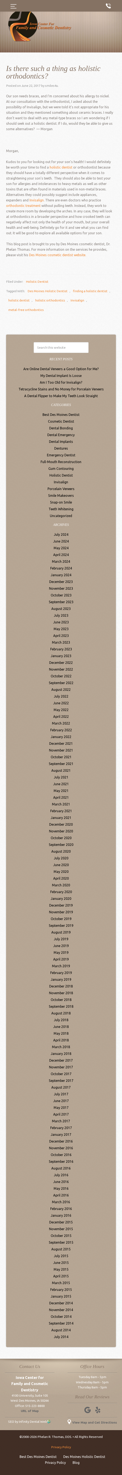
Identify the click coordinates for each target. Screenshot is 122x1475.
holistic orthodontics (50, 300)
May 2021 (61, 791)
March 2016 (61, 1202)
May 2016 (61, 1188)
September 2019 (61, 925)
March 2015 (61, 1283)
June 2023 (61, 622)
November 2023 (61, 588)
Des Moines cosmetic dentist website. (57, 255)
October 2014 (61, 1316)
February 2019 (61, 973)
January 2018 (61, 1054)
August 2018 (61, 1013)
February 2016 (61, 1209)
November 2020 (61, 831)
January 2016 (61, 1215)
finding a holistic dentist (90, 291)
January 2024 (61, 575)
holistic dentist (61, 167)
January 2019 (61, 979)
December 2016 (61, 1141)
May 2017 (61, 1107)
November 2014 (61, 1310)
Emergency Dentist (61, 455)
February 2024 (61, 568)
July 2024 (61, 534)
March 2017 (61, 1121)
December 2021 (61, 743)
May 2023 (61, 629)
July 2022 (61, 696)
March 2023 (61, 642)
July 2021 (61, 777)
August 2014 (61, 1330)
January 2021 (61, 818)
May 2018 (61, 1033)
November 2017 (61, 1067)
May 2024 (61, 548)
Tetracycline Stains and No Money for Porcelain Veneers (61, 389)
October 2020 (61, 838)
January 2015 (61, 1296)
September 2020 (61, 845)
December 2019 (61, 905)
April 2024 (61, 555)
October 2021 (61, 757)
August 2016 (61, 1168)
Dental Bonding (61, 428)
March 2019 (61, 966)
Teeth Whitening (61, 509)
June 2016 (61, 1182)
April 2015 (61, 1276)
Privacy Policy (61, 1447)
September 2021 (61, 764)
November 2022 (61, 669)
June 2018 (61, 1027)
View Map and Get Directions (92, 1422)
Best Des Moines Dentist (61, 415)
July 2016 (61, 1175)
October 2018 (61, 1000)
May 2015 (61, 1269)
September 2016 (61, 1161)
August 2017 (61, 1087)
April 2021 (61, 797)
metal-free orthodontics (26, 310)
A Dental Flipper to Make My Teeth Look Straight (61, 396)
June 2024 (61, 541)
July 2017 (61, 1094)
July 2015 (61, 1256)
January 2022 (61, 737)
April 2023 (61, 636)
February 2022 (61, 730)
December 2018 (61, 986)
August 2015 (61, 1249)
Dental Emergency (61, 435)
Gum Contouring (61, 468)
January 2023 (61, 656)
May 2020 (61, 871)
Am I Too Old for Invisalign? (61, 382)
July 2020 (61, 858)
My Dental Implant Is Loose (61, 376)
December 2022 (61, 662)
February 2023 (61, 649)
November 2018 (61, 993)
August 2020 (61, 851)
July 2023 (61, 615)
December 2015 (61, 1222)
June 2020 (61, 865)
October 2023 (61, 595)
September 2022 (61, 683)
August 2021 (61, 770)
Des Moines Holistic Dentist (48, 291)
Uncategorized (61, 516)
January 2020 (61, 898)
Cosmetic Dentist (61, 421)
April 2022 (61, 716)
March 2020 (61, 885)
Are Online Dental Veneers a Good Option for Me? (61, 369)
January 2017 (61, 1134)
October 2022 (61, 676)
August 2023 (61, 609)
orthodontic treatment (23, 206)
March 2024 (61, 561)
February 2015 (61, 1289)
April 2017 (61, 1114)
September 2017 (61, 1080)
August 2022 (61, 689)
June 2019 (61, 946)
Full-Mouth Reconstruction (61, 462)
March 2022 (61, 723)
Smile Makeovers (61, 495)
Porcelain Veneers (61, 489)
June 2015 (61, 1263)
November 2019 (61, 912)
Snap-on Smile (61, 502)
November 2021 (61, 750)
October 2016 (61, 1155)
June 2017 (61, 1101)
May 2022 (61, 710)
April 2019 (61, 959)
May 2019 (61, 952)
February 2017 (61, 1128)
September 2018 (61, 1006)
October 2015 (61, 1236)
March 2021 (61, 804)
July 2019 (61, 939)
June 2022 (61, 703)
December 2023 (61, 582)
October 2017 (61, 1074)
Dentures (61, 448)
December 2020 (61, 824)
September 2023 (61, 602)
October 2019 (61, 919)
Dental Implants (61, 441)
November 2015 (61, 1229)
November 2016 (61, 1148)
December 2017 (61, 1060)
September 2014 (61, 1323)
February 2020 (61, 892)
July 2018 (61, 1020)
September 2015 (61, 1242)
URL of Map (30, 1411)
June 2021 (61, 784)
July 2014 (61, 1337)
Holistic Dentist (37, 281)
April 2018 (61, 1040)
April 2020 (61, 878)
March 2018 (61, 1047)
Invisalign (77, 300)
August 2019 (61, 932)
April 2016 (61, 1195)
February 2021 (61, 811)
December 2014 (61, 1303)
